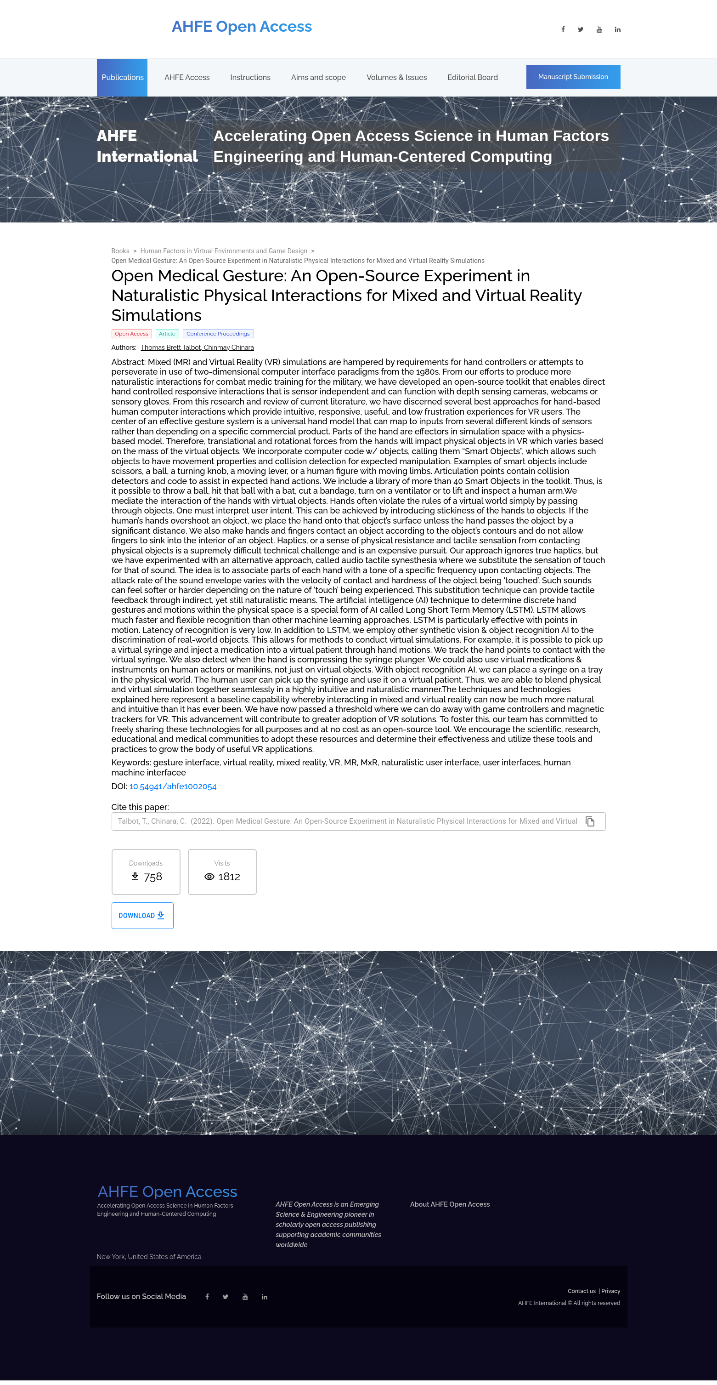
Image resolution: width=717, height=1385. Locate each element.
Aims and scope (318, 77)
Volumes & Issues (397, 77)
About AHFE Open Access (454, 1204)
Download (142, 916)
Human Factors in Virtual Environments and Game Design (224, 251)
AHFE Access (186, 77)
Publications (123, 77)
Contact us (582, 1296)
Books (121, 251)
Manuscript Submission (573, 76)
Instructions (251, 77)
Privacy (610, 1296)
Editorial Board (472, 77)
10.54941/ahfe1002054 (173, 786)
